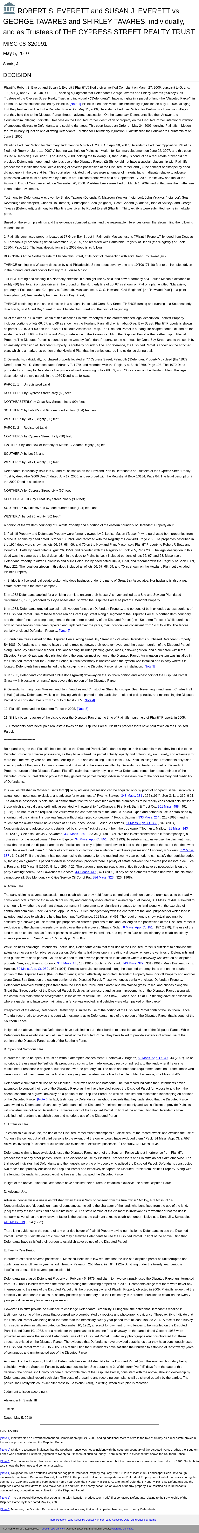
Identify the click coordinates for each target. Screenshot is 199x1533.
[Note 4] (89, 700)
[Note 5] (82, 708)
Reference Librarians (122, 1528)
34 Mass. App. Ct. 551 (91, 839)
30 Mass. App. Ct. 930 (32, 968)
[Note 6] (43, 1099)
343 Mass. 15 (66, 963)
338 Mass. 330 (74, 834)
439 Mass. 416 (85, 872)
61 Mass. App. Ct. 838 (141, 823)
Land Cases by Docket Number (85, 1519)
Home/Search (58, 1519)
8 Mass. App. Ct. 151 (138, 927)
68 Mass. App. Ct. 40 (153, 1058)
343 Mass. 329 (132, 963)
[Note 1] (75, 104)
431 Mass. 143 (177, 828)
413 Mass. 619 (14, 1222)
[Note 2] (64, 630)
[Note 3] (149, 666)
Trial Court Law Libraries (52, 1528)
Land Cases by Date (117, 1519)
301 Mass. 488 (168, 806)
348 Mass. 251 (131, 795)
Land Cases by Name (143, 1519)
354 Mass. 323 (103, 877)
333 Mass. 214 (148, 817)
